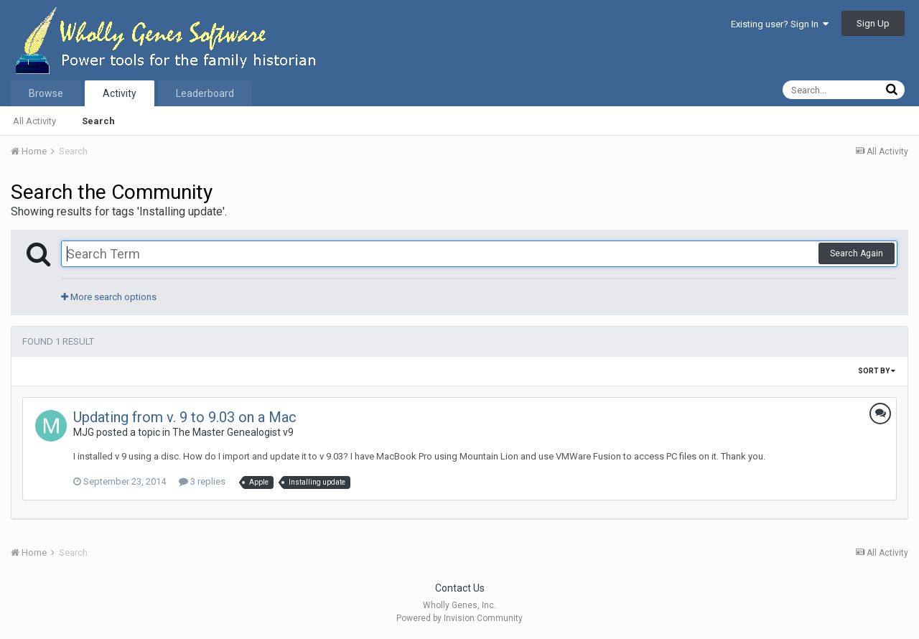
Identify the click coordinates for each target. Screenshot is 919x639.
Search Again (856, 253)
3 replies (202, 481)
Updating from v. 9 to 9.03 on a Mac (185, 417)
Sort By (876, 371)
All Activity (34, 121)
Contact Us (460, 588)
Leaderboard (205, 93)
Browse (46, 93)
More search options (109, 296)
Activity (119, 93)
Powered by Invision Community (459, 618)
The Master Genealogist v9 (233, 432)
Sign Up (873, 23)
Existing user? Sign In (780, 24)
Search (98, 121)
